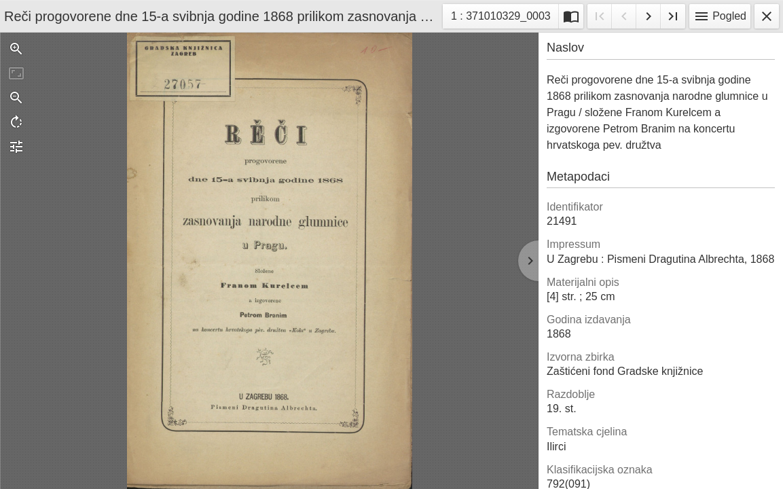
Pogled (719, 16)
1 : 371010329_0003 (500, 18)
